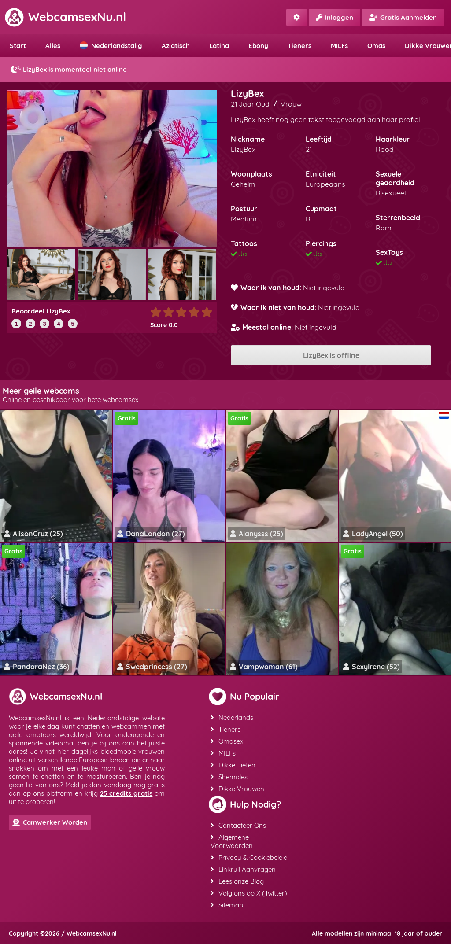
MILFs (339, 45)
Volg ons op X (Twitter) (249, 893)
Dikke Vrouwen (237, 789)
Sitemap (227, 905)
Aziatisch (176, 45)
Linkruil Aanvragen (243, 869)
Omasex (227, 741)
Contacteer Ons (238, 825)
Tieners (299, 45)
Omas (376, 45)
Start (18, 45)
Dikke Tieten (233, 765)
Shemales (229, 777)
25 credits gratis (126, 793)
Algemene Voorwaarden (232, 841)
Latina (219, 45)
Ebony (258, 45)
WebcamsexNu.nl (65, 16)
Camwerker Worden (49, 822)
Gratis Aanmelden (403, 17)
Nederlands (232, 717)
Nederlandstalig (111, 45)
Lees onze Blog (237, 881)
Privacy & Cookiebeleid (249, 857)
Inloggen (334, 17)
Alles (52, 45)
